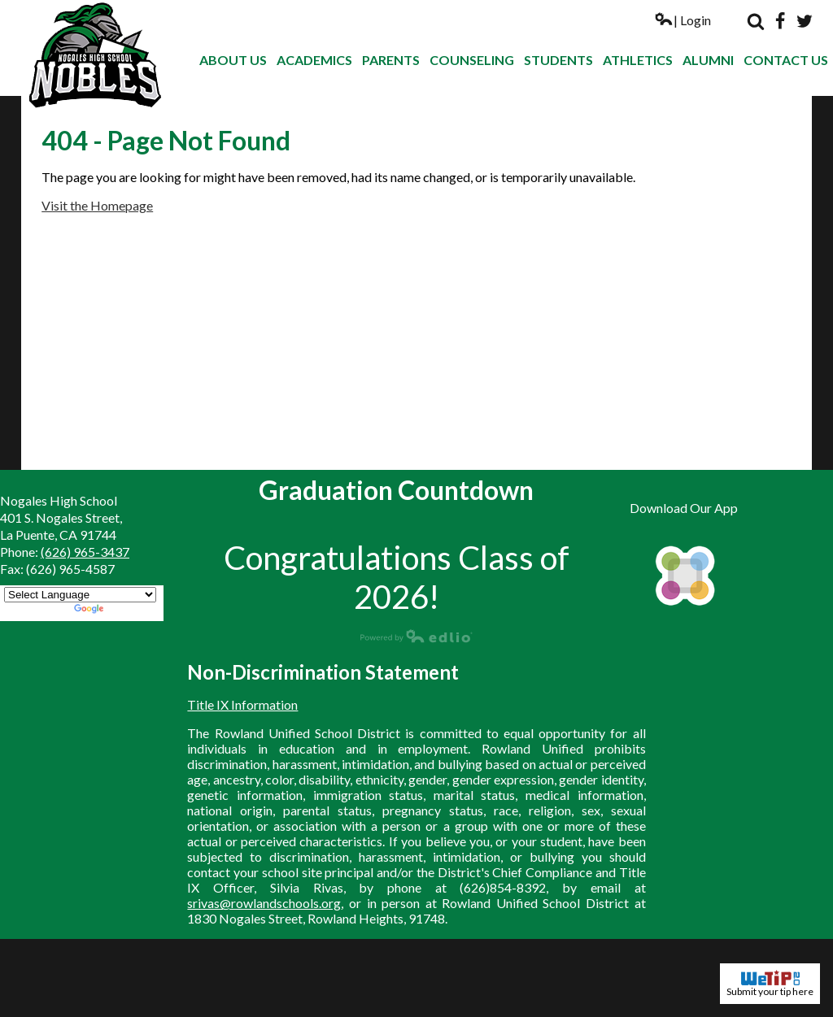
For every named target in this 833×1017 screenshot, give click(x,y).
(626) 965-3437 (85, 551)
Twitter (804, 21)
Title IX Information (242, 704)
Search (756, 21)
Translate (116, 610)
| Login (682, 20)
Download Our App (684, 507)
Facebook (780, 21)
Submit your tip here (769, 983)
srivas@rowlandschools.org (264, 903)
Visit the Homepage (97, 205)
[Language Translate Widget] (80, 594)
